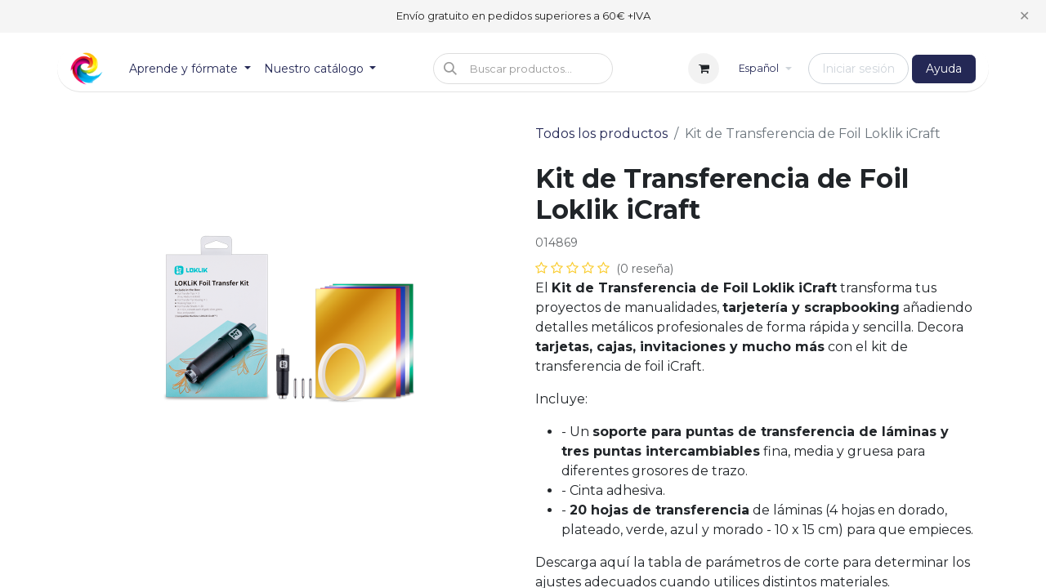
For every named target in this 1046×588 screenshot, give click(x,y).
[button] (523, 68)
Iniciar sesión (858, 68)
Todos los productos (601, 133)
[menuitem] (190, 69)
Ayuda (944, 68)
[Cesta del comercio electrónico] (703, 68)
